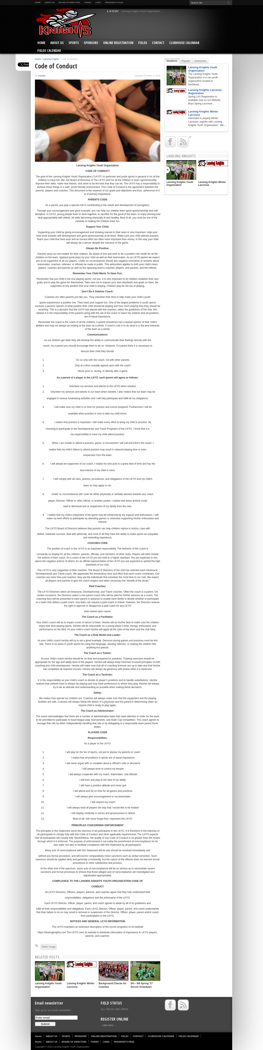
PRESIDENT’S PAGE (114, 2)
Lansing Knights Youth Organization (140, 11)
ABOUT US (49, 2)
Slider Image (48, 946)
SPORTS (74, 42)
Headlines (172, 61)
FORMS (87, 2)
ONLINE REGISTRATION (118, 42)
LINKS (98, 2)
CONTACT (158, 42)
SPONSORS (91, 42)
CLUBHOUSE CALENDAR (184, 42)
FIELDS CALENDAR (49, 50)
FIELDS (142, 42)
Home (37, 2)
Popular (186, 61)
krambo (42, 75)
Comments (200, 61)
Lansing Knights (51, 59)
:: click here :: (108, 1025)
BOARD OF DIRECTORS (69, 2)
